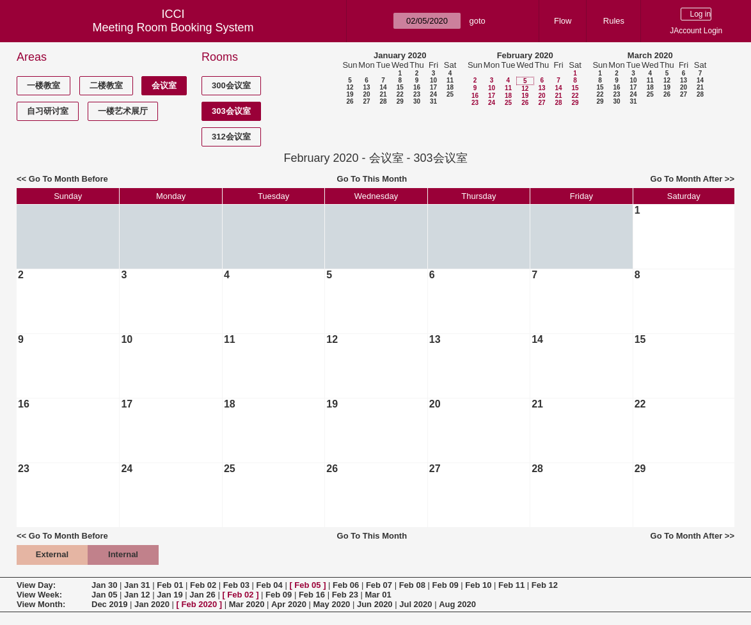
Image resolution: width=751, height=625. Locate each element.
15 (400, 87)
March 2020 (650, 55)
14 (382, 87)
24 (433, 94)
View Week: (39, 594)
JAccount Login (696, 30)
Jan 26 (202, 594)
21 (382, 94)
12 (349, 87)
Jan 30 (104, 585)
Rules (613, 21)
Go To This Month (372, 179)
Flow (562, 21)
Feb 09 (445, 585)
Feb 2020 (199, 604)
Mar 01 (378, 594)
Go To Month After (687, 179)
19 (349, 94)
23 (416, 94)
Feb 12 (545, 585)
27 (366, 101)
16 (416, 87)
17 (433, 87)
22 (400, 94)
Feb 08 (412, 585)
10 (433, 80)
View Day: (36, 585)
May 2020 (332, 604)
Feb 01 (170, 585)
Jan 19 (169, 594)
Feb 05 (307, 585)
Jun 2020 (375, 604)
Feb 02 (203, 585)
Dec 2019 (109, 604)
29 (400, 101)
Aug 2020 (457, 604)
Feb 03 (236, 585)
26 (349, 101)
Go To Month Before (68, 179)
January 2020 (400, 55)
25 (450, 94)
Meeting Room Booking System (172, 27)
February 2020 (525, 55)
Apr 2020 (288, 604)
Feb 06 (346, 585)
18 (450, 87)
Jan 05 (104, 594)
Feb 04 (270, 585)
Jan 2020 (152, 604)
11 (450, 80)
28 (382, 101)
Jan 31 (137, 585)
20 (366, 94)
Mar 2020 (247, 604)
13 (366, 87)
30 (416, 101)
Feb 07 (379, 585)
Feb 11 (511, 585)
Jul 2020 (415, 604)
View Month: (41, 604)
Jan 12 (137, 594)
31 (433, 101)
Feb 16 (312, 594)
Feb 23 (345, 594)
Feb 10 (478, 585)
